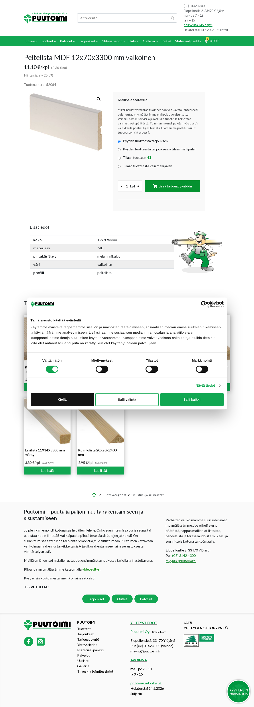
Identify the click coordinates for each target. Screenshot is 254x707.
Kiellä (62, 399)
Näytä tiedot (205, 385)
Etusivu (94, 494)
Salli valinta (127, 399)
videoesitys (91, 569)
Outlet (122, 599)
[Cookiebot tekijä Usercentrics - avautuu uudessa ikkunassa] (204, 304)
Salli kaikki (192, 399)
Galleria (83, 666)
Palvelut (146, 599)
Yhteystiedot (87, 644)
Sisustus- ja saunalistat (148, 495)
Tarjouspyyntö (88, 639)
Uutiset (83, 660)
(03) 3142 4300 (194, 6)
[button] (99, 99)
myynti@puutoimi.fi (181, 561)
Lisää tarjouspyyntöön (175, 186)
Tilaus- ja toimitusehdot (95, 671)
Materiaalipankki (90, 650)
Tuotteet (84, 628)
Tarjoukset (96, 599)
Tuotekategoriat (114, 495)
